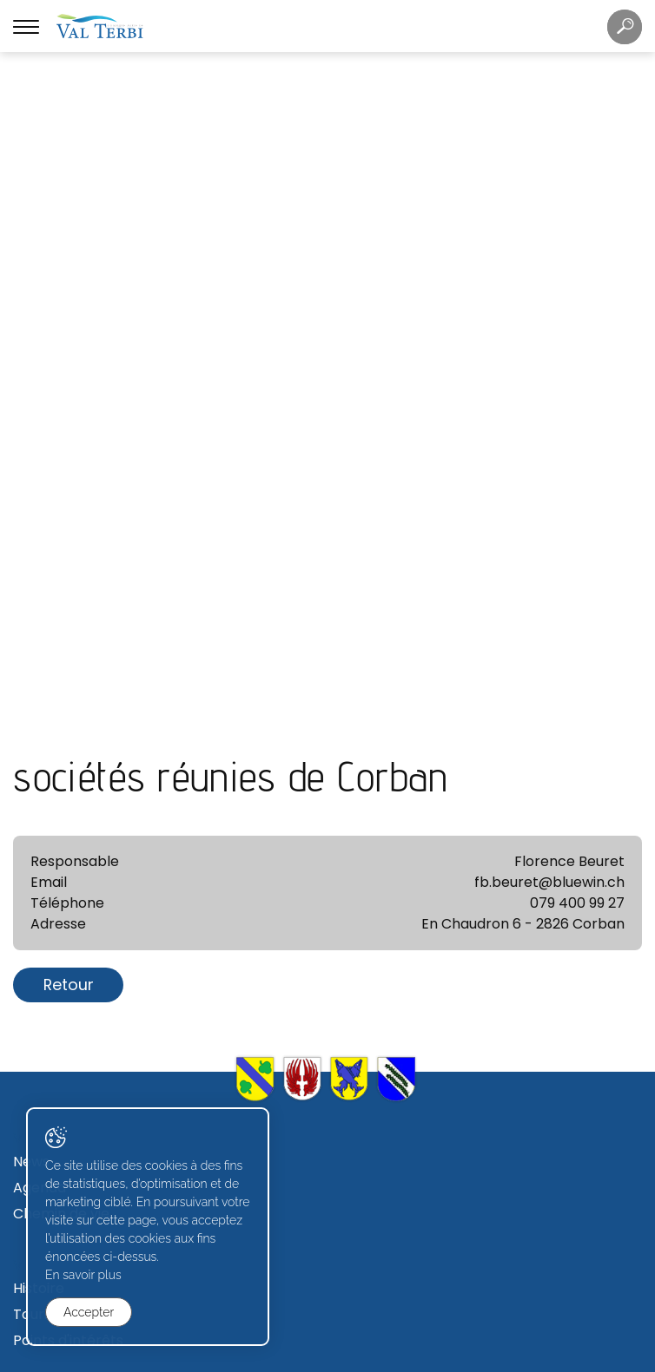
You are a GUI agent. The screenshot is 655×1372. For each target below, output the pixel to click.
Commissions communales (104, 1038)
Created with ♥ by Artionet (256, 1356)
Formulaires (53, 1266)
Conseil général (66, 1012)
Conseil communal (76, 986)
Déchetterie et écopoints (100, 886)
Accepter (88, 1312)
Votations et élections (88, 1064)
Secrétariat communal (91, 781)
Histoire (38, 655)
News (31, 528)
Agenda (39, 554)
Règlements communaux (98, 834)
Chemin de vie (61, 580)
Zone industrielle (68, 1165)
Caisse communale (78, 807)
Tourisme (44, 681)
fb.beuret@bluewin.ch (549, 249)
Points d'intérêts (68, 707)
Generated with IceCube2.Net (391, 1356)
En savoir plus (83, 1275)
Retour (68, 351)
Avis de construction (82, 1191)
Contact (41, 860)
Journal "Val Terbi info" (89, 912)
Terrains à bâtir (65, 1139)
